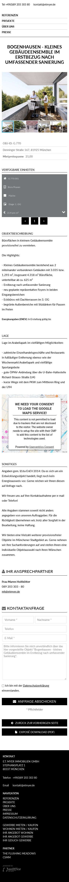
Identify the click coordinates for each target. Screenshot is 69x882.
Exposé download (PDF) (34, 732)
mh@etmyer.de (11, 591)
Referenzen (10, 15)
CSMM (7, 857)
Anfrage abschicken (34, 701)
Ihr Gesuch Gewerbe (17, 840)
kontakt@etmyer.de (44, 4)
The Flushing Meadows (19, 853)
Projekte (8, 20)
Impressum (10, 813)
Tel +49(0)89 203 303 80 (16, 4)
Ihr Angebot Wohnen (18, 832)
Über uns (8, 26)
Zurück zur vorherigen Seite (34, 723)
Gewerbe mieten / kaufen (20, 825)
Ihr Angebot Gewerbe (18, 836)
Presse (6, 32)
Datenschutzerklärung (36, 685)
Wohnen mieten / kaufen (20, 828)
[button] (64, 75)
